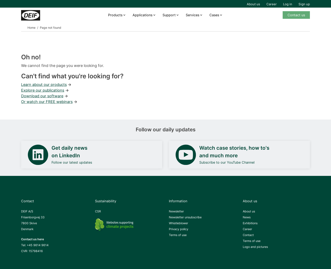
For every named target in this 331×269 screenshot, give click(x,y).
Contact (248, 235)
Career (271, 4)
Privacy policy (178, 229)
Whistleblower (178, 223)
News (247, 217)
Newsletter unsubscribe (185, 217)
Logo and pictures (255, 247)
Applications (142, 15)
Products (115, 15)
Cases (214, 15)
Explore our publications (42, 90)
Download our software (42, 96)
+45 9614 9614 (38, 245)
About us (253, 4)
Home (31, 27)
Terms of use (178, 235)
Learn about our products (44, 84)
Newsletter (176, 211)
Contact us (296, 15)
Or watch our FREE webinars (47, 101)
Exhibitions (250, 223)
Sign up (304, 4)
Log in (287, 4)
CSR (98, 211)
